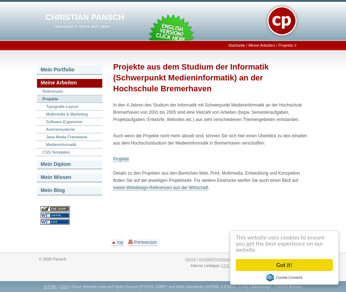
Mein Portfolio (57, 69)
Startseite (236, 45)
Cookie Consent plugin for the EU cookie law (284, 277)
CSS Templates (56, 152)
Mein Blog (53, 190)
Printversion (142, 242)
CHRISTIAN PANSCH (84, 17)
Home (190, 259)
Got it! (284, 265)
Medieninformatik (61, 144)
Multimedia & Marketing (67, 114)
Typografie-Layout (62, 106)
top (117, 242)
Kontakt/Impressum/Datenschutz (228, 259)
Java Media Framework (66, 137)
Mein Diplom (56, 164)
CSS (64, 286)
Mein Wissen (56, 177)
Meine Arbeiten (261, 45)
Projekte (285, 45)
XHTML (50, 286)
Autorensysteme (60, 129)
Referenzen (52, 91)
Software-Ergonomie (64, 122)
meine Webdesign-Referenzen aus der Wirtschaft (160, 187)
